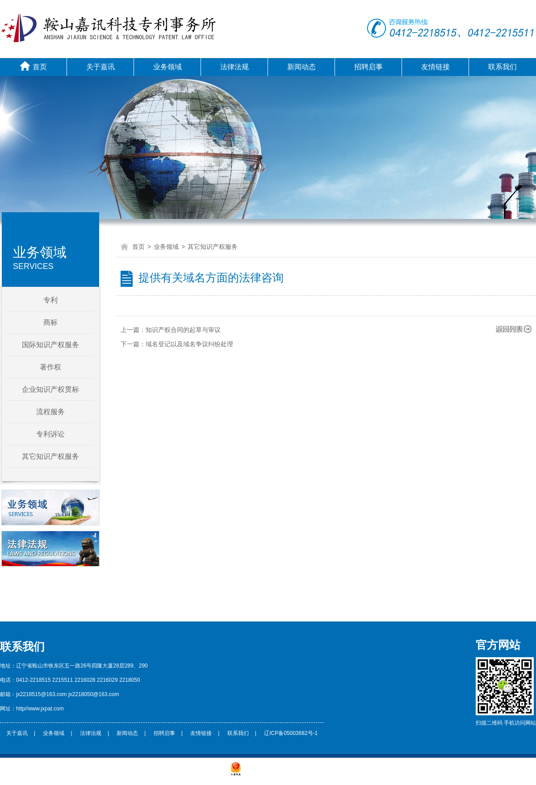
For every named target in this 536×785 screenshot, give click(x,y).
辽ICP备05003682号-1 (291, 733)
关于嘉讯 (100, 67)
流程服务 (50, 412)
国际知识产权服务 (50, 344)
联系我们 (502, 67)
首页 (33, 66)
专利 (50, 300)
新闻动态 (301, 67)
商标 (50, 322)
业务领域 (167, 67)
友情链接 (435, 67)
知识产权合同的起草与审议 (183, 329)
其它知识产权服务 (50, 456)
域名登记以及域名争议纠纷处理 (189, 344)
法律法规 (234, 67)
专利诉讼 (50, 434)
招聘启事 (368, 67)
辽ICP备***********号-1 (201, 774)
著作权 (50, 367)
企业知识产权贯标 (50, 389)
